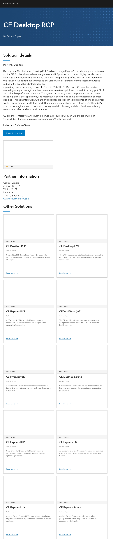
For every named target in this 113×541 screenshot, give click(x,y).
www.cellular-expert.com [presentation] (16, 198)
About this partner (14, 133)
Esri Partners (9, 3)
